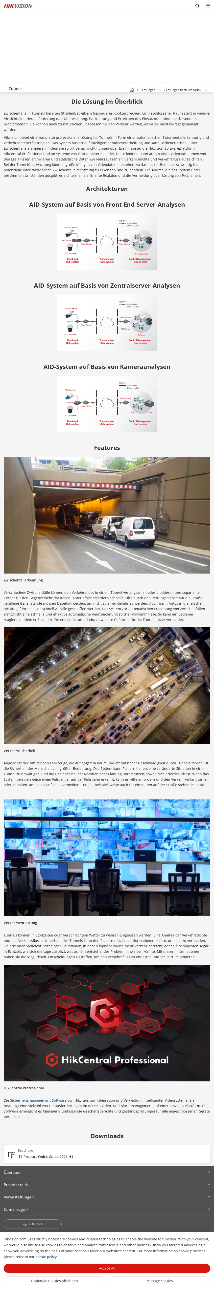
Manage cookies (159, 1280)
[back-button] (5, 87)
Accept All (107, 1268)
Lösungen (148, 90)
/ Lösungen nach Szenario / (182, 90)
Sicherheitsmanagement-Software (38, 1100)
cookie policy (46, 1256)
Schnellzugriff (16, 1209)
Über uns (12, 1172)
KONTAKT (32, 1224)
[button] (160, 90)
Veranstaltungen (19, 1196)
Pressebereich (16, 1184)
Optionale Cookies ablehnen (54, 1280)
